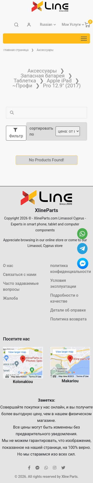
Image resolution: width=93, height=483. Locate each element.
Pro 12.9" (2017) (62, 86)
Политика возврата (68, 319)
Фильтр (16, 133)
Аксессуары (45, 50)
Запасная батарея (42, 76)
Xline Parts (69, 477)
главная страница (16, 50)
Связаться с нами (19, 274)
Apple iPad (59, 81)
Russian (46, 24)
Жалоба (10, 298)
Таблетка (25, 81)
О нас (8, 265)
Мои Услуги (71, 24)
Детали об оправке (68, 310)
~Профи (22, 86)
